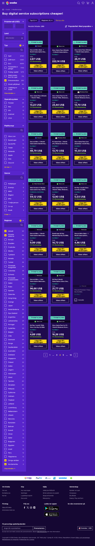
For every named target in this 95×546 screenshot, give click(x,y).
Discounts (24, 498)
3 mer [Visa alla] (7, 214)
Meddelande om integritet (10, 539)
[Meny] (3, 3)
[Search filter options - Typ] (14, 50)
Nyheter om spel (74, 490)
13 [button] (71, 355)
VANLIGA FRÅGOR (49, 490)
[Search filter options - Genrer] (14, 177)
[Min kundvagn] (87, 3)
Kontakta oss (6, 493)
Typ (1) (33, 20)
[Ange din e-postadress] (17, 528)
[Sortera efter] (79, 26)
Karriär (4, 495)
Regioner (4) (47, 20)
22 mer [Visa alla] (8, 167)
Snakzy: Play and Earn (76, 498)
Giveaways (72, 493)
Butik (8, 9)
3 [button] (56, 355)
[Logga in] (92, 3)
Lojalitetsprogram (26, 495)
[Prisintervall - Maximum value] (20, 26)
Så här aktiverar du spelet (51, 493)
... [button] (53, 355)
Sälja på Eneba (6, 507)
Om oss (4, 490)
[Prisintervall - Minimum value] (8, 26)
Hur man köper (25, 490)
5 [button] (63, 355)
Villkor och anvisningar (82, 537)
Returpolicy (46, 498)
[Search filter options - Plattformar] (14, 130)
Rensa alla (60, 20)
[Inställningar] (85, 528)
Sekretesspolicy (42, 531)
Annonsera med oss (8, 510)
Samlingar (24, 493)
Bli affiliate (72, 495)
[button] (45, 355)
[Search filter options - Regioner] (14, 225)
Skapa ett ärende (48, 495)
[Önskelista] (83, 3)
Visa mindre (9, 93)
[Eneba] (11, 3)
